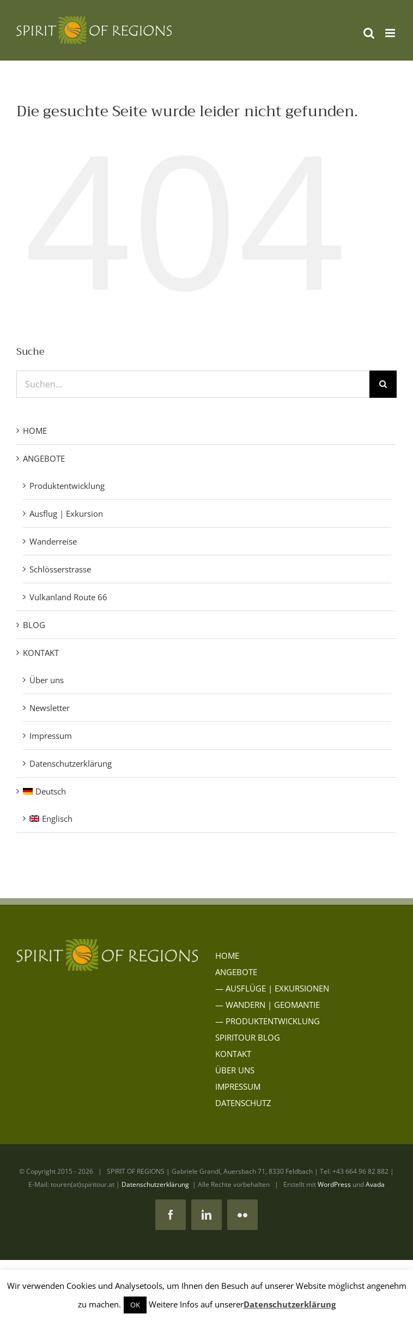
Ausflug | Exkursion (66, 513)
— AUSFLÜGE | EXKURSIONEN (272, 988)
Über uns (46, 679)
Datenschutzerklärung (70, 763)
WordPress (334, 1184)
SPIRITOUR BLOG (247, 1037)
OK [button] (135, 1305)
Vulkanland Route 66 (68, 597)
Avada (375, 1184)
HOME (35, 430)
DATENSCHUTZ (243, 1102)
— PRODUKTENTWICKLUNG (267, 1021)
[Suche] (383, 384)
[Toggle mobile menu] (391, 33)
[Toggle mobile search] (368, 33)
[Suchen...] (192, 384)
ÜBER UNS (234, 1070)
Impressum (50, 735)
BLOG (34, 624)
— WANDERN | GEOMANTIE (267, 1004)
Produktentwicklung (67, 485)
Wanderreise (53, 541)
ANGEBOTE (44, 458)
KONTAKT (41, 652)
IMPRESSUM (237, 1086)
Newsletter (49, 707)
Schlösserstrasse (60, 569)
